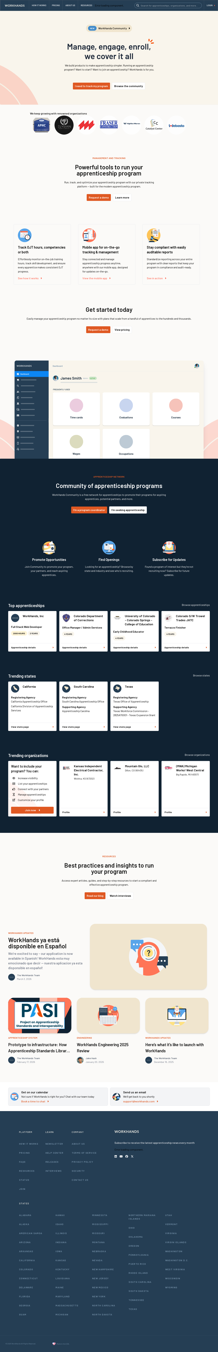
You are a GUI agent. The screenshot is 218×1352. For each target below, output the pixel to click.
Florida (24, 1296)
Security (78, 1170)
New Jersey (100, 1278)
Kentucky (62, 1269)
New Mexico (100, 1287)
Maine (60, 1287)
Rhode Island (138, 1272)
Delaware (26, 1287)
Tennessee (136, 1299)
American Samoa (30, 1233)
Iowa (59, 1251)
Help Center (54, 1152)
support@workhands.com (140, 1101)
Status (24, 1179)
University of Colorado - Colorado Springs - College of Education (140, 620)
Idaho (60, 1224)
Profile (83, 812)
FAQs (22, 1161)
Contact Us (80, 1179)
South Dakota (139, 1290)
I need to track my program (91, 86)
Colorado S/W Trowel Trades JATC (190, 618)
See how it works (30, 278)
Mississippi (100, 1224)
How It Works (28, 1143)
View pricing (122, 329)
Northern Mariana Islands (142, 1217)
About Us (78, 1143)
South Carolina (84, 686)
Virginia (171, 1233)
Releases (52, 1161)
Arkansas (26, 1251)
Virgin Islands (176, 1242)
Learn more (122, 197)
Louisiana (63, 1278)
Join (22, 1188)
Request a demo (99, 197)
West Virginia (175, 1269)
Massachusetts (67, 1305)
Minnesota (99, 1215)
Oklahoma (136, 1236)
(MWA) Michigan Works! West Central (190, 768)
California (29, 686)
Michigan (62, 1314)
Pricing (24, 1152)
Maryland (63, 1296)
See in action (156, 278)
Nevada (97, 1260)
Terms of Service (84, 1152)
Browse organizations (197, 754)
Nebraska (99, 1251)
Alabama (25, 1215)
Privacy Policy (82, 1161)
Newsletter (54, 1143)
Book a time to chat (35, 1101)
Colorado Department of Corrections (88, 618)
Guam (22, 1314)
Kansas (61, 1260)
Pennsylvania (139, 1254)
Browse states (201, 675)
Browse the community (128, 86)
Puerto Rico (137, 1263)
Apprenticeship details (32, 647)
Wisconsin (172, 1278)
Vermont (171, 1224)
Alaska (24, 1224)
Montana (98, 1242)
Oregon (134, 1245)
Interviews (53, 1170)
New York (99, 1296)
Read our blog (95, 895)
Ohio (132, 1227)
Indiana (61, 1242)
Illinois (61, 1233)
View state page (32, 726)
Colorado (26, 1269)
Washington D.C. (177, 1260)
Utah (168, 1215)
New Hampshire (103, 1269)
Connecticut (28, 1278)
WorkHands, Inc (33, 616)
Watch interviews (120, 895)
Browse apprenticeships (196, 604)
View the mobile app (96, 278)
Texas (129, 686)
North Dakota (102, 1314)
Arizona (25, 1242)
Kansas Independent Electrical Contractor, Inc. (88, 770)
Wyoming (171, 1287)
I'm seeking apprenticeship (128, 509)
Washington (174, 1251)
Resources (27, 1170)
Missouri (98, 1233)
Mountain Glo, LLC (137, 766)
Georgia (24, 1305)
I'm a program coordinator (89, 509)
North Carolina (103, 1305)
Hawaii (60, 1215)
